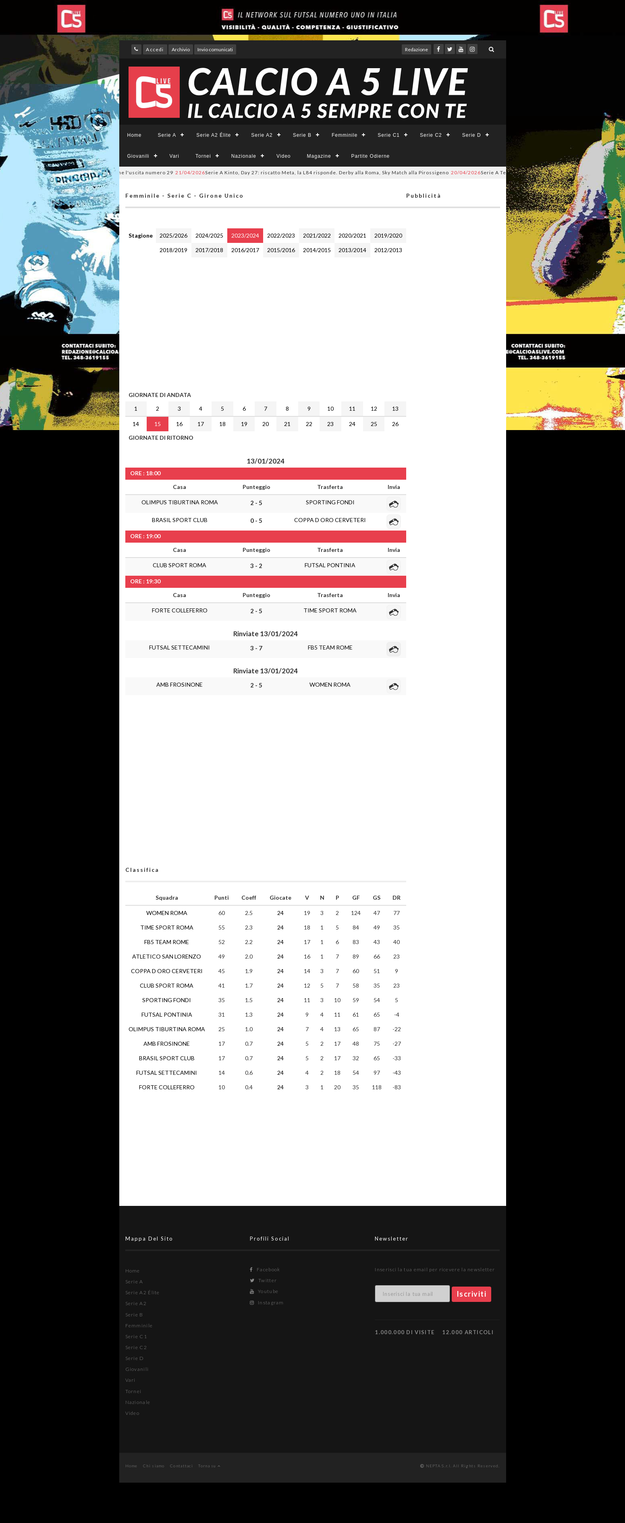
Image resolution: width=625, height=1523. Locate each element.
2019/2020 (388, 235)
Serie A (167, 135)
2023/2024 (245, 235)
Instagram (267, 1302)
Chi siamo (154, 1465)
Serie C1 (389, 135)
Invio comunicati (215, 49)
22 (309, 423)
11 (352, 408)
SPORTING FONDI (330, 502)
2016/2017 (245, 250)
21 (287, 423)
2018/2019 (173, 250)
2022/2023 (281, 235)
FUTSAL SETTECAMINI (179, 647)
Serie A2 (261, 135)
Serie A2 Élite (213, 135)
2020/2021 (352, 235)
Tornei (203, 156)
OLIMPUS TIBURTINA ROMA (179, 502)
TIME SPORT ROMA (330, 610)
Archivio (181, 49)
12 (374, 408)
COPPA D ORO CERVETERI (330, 519)
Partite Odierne (370, 156)
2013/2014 (352, 250)
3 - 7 (256, 648)
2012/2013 (388, 250)
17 (200, 423)
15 (157, 423)
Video (283, 156)
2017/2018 (209, 250)
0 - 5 (256, 520)
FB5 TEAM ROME (330, 647)
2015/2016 (281, 250)
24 (352, 423)
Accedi (155, 49)
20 (265, 423)
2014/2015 (317, 250)
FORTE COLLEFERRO (180, 610)
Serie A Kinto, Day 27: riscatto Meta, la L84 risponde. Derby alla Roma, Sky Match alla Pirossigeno (330, 172)
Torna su (209, 1465)
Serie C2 (431, 135)
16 (179, 423)
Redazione (416, 49)
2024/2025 (209, 235)
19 (244, 423)
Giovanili (138, 156)
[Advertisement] (266, 322)
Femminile (344, 135)
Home (134, 135)
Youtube (264, 1291)
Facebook (265, 1269)
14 (136, 423)
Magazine (319, 156)
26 (395, 423)
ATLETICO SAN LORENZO (166, 956)
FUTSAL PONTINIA (330, 565)
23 (330, 423)
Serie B (302, 135)
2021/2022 (317, 235)
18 (222, 423)
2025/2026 (173, 235)
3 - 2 (256, 565)
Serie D (471, 135)
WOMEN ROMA (330, 684)
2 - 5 (256, 502)
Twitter (263, 1280)
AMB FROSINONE (179, 684)
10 (330, 408)
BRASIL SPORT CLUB (180, 519)
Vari (174, 156)
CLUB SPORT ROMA (179, 565)
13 (395, 408)
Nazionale (243, 156)
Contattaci (181, 1465)
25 (374, 423)
